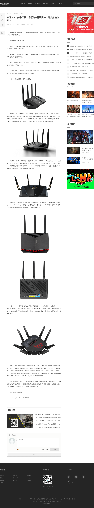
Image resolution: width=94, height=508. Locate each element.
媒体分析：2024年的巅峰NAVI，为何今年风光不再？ (88, 159)
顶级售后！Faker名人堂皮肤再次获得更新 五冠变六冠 (73, 116)
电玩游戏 (2, 478)
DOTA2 (61, 3)
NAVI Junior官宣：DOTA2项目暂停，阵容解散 (81, 53)
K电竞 (28, 478)
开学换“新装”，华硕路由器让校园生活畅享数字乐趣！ (50, 427)
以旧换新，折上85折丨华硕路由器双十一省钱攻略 (49, 414)
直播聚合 (37, 3)
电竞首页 (22, 3)
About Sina (26, 499)
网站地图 (32, 499)
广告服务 (38, 499)
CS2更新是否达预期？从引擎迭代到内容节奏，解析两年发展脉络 (88, 150)
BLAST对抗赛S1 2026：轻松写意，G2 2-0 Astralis (82, 66)
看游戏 (15, 475)
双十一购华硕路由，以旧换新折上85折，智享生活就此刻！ (51, 421)
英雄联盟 (53, 3)
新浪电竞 (9, 13)
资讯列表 (16, 13)
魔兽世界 (15, 478)
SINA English (60, 499)
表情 (18, 450)
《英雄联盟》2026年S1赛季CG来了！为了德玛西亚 (88, 102)
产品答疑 (73, 499)
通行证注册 (67, 499)
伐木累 (1, 482)
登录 (43, 449)
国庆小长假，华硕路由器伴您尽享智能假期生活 (48, 417)
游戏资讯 (30, 3)
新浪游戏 (2, 475)
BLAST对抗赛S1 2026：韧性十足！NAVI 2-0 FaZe (82, 63)
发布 (55, 449)
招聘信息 (48, 499)
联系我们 (43, 499)
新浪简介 (21, 499)
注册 (47, 449)
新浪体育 (29, 475)
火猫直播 (29, 480)
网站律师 (54, 499)
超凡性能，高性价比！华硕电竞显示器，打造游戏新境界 (51, 424)
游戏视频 (45, 3)
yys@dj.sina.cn (75, 482)
